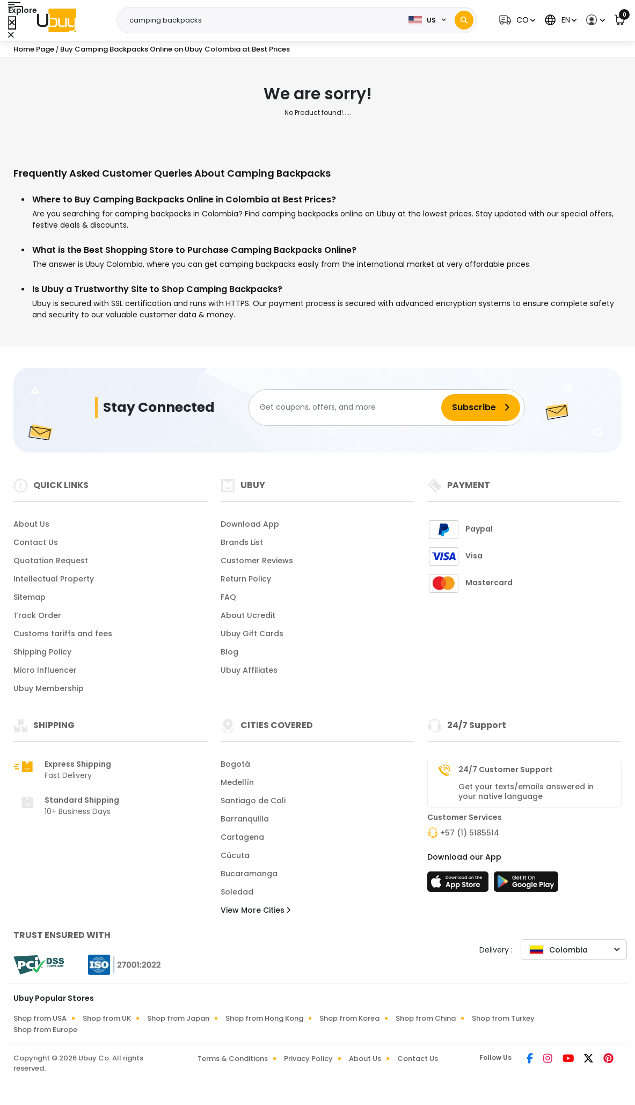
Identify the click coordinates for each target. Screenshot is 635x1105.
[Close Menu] (12, 23)
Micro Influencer (45, 670)
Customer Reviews (257, 560)
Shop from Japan (178, 1018)
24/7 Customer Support (505, 769)
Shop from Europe (45, 1029)
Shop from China (426, 1018)
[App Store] (459, 884)
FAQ (228, 597)
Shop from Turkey (503, 1018)
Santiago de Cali (253, 800)
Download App (250, 524)
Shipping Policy (42, 651)
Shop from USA (40, 1018)
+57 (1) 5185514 (469, 832)
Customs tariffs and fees (62, 633)
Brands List (242, 542)
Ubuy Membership (48, 688)
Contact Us (35, 542)
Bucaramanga (249, 873)
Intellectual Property (53, 578)
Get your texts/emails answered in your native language (526, 791)
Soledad (237, 891)
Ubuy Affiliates (249, 670)
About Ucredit (248, 615)
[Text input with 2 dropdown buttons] (260, 20)
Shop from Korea (349, 1018)
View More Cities (255, 910)
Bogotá (235, 764)
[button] (516, 20)
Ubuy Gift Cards (252, 633)
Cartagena (242, 837)
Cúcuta (235, 855)
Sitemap (29, 597)
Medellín (237, 782)
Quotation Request (50, 560)
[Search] (464, 20)
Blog (229, 651)
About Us (31, 524)
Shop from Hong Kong (264, 1018)
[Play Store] (526, 884)
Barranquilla (245, 818)
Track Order (37, 615)
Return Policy (246, 578)
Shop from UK (107, 1018)
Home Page (33, 49)
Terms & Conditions (233, 1058)
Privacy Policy (308, 1058)
